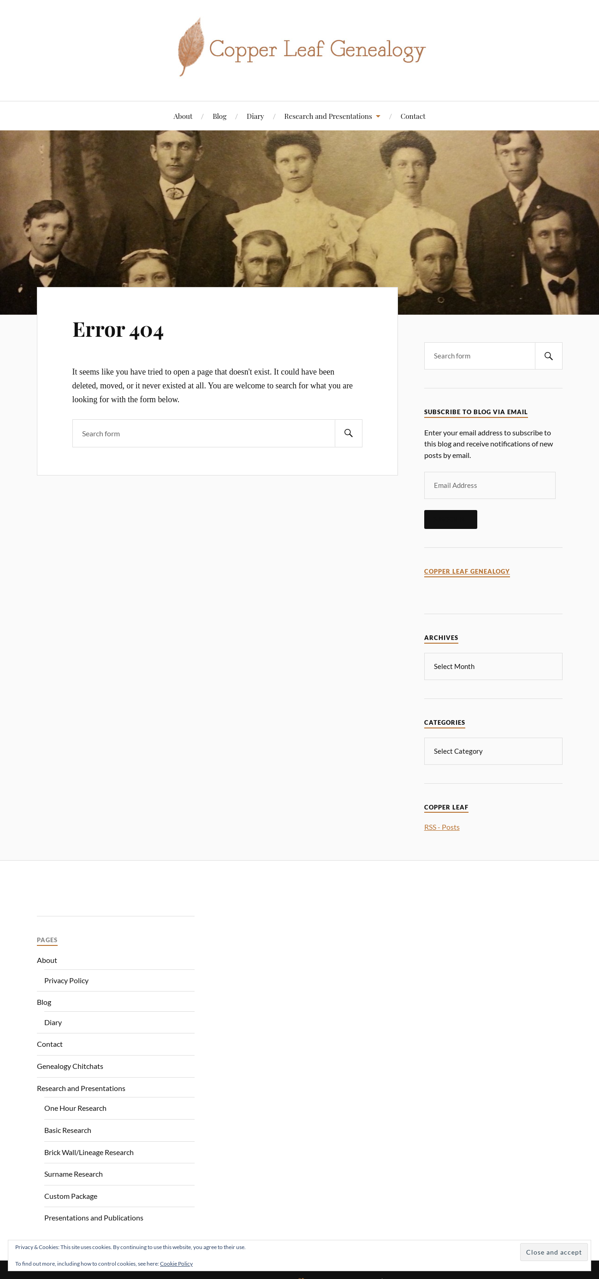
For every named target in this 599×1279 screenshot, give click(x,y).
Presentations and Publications (93, 1216)
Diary (255, 116)
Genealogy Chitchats (70, 1065)
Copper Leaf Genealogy (467, 571)
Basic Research (67, 1129)
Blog (219, 116)
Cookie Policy (176, 1263)
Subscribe (451, 519)
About (182, 116)
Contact (413, 116)
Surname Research (73, 1172)
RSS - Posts (442, 825)
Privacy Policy (66, 979)
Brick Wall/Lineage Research (89, 1151)
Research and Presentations (328, 116)
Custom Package (70, 1195)
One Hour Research (75, 1107)
